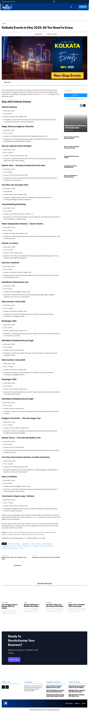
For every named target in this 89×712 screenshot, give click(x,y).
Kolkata (19, 546)
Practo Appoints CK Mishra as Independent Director (70, 166)
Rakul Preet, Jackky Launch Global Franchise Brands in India (71, 147)
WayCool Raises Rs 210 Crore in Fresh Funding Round (75, 127)
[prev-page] (81, 105)
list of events (44, 94)
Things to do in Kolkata (46, 546)
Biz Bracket (38, 34)
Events (38, 543)
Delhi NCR (5, 602)
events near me (7, 546)
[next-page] (84, 105)
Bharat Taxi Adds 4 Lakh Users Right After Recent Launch (54, 686)
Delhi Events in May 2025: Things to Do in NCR (14, 558)
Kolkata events (27, 546)
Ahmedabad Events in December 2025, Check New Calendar (77, 691)
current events (25, 543)
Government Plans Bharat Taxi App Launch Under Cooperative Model (55, 695)
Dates (32, 543)
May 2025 (35, 546)
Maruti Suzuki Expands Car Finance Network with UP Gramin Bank (55, 691)
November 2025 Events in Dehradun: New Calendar (31, 605)
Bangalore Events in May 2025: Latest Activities (46, 557)
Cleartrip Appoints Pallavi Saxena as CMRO (71, 156)
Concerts (17, 543)
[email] (75, 91)
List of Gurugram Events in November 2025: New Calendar (9, 606)
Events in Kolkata (46, 543)
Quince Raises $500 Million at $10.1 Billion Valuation (70, 176)
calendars (35, 517)
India (4, 23)
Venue (21, 548)
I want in (75, 95)
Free (14, 546)
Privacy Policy (80, 99)
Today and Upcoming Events (10, 548)
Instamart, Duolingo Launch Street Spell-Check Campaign (71, 137)
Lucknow (49, 602)
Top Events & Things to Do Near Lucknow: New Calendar (54, 605)
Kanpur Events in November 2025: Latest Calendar (76, 605)
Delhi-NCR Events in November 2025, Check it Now (76, 695)
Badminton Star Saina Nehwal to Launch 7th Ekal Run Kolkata (77, 686)
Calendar (10, 543)
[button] (71, 6)
